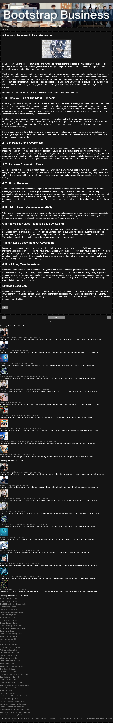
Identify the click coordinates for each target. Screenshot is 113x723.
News (38, 718)
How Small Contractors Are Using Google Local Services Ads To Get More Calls (28, 442)
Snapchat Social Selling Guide (10, 647)
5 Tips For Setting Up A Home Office (12, 511)
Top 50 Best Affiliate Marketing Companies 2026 (17, 455)
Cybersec (109, 718)
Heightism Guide (6, 690)
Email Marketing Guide (8, 617)
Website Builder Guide (8, 607)
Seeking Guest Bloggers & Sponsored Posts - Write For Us (20, 428)
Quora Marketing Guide (8, 639)
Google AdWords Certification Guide (12, 701)
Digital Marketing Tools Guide (10, 626)
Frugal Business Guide (8, 680)
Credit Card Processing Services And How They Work (19, 415)
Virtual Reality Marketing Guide (11, 634)
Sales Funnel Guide (7, 631)
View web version (56, 322)
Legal (32, 718)
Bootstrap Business (11, 718)
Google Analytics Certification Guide (12, 707)
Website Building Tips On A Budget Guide (14, 709)
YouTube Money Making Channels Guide (14, 685)
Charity (9, 721)
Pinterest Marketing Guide (9, 650)
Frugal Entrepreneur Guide (9, 601)
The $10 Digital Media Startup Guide (13, 604)
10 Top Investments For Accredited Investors (15, 589)
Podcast (52, 718)
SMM (97, 718)
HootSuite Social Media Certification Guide (15, 696)
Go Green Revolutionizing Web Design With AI (16, 363)
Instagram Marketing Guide (9, 653)
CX (47, 718)
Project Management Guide (9, 688)
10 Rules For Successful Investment (12, 537)
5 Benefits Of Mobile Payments (11, 402)
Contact (15, 721)
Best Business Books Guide (10, 677)
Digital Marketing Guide (8, 615)
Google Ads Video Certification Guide (13, 704)
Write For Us (77, 718)
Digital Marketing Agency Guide (11, 682)
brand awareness (33, 148)
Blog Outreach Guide (7, 669)
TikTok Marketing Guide (8, 658)
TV (58, 718)
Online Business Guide (8, 671)
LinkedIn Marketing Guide (9, 655)
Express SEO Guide (7, 663)
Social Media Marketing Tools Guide (12, 628)
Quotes (69, 718)
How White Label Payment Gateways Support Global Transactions (23, 376)
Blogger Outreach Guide (8, 623)
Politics (102, 718)
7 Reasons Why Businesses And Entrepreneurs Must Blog (20, 337)
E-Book (62, 718)
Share (5, 307)
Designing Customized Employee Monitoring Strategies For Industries (24, 389)
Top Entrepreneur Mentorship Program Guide (16, 712)
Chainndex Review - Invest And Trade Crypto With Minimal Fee (22, 576)
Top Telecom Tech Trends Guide (11, 666)
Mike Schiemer (24, 718)
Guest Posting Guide (7, 693)
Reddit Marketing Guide (8, 642)
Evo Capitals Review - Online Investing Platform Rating (19, 563)
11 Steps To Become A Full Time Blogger (14, 350)
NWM (43, 718)
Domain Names (88, 718)
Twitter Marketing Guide (8, 636)
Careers (3, 721)
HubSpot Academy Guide (9, 699)
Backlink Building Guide (8, 620)
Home (56, 318)
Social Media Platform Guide (10, 661)
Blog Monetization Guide (8, 609)
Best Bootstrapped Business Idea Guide (14, 674)
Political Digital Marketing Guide (11, 715)
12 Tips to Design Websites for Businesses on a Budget (19, 550)
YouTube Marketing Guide (9, 644)
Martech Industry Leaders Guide (11, 612)
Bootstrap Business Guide (9, 598)
